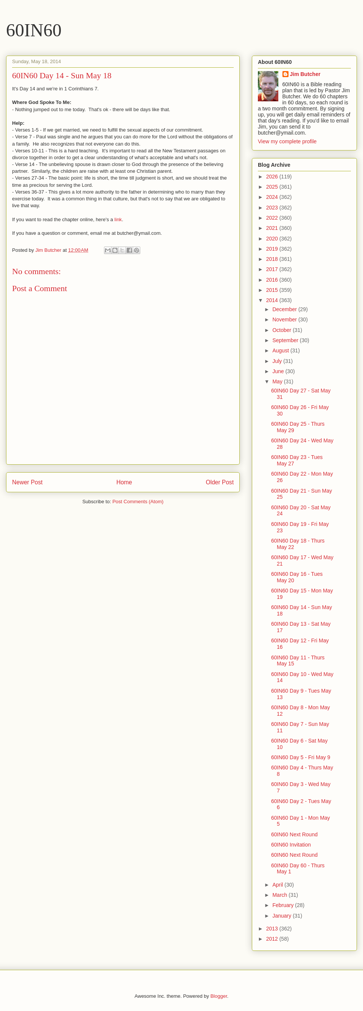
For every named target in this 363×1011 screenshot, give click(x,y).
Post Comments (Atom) (137, 501)
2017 (272, 269)
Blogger (218, 996)
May (278, 381)
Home (124, 482)
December (285, 309)
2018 (272, 259)
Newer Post (27, 482)
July (277, 361)
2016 (272, 280)
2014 (272, 300)
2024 (272, 197)
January (282, 916)
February (283, 905)
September (285, 340)
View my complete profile (287, 141)
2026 (272, 177)
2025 (272, 187)
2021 (272, 228)
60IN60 (34, 30)
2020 (272, 239)
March (280, 895)
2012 (272, 939)
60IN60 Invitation (291, 845)
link (118, 219)
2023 (272, 208)
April (278, 885)
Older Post (220, 482)
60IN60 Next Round (294, 834)
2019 (272, 249)
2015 (272, 290)
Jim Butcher (305, 74)
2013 (272, 929)
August (281, 350)
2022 (272, 218)
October (282, 330)
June (278, 371)
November (285, 319)
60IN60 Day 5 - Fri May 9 (300, 757)
